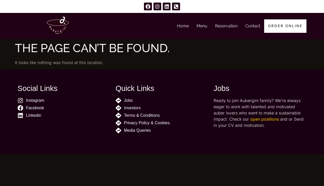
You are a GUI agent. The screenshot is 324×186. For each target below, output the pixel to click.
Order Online (285, 26)
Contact (252, 26)
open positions (264, 119)
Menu (201, 26)
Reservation (225, 26)
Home (182, 26)
